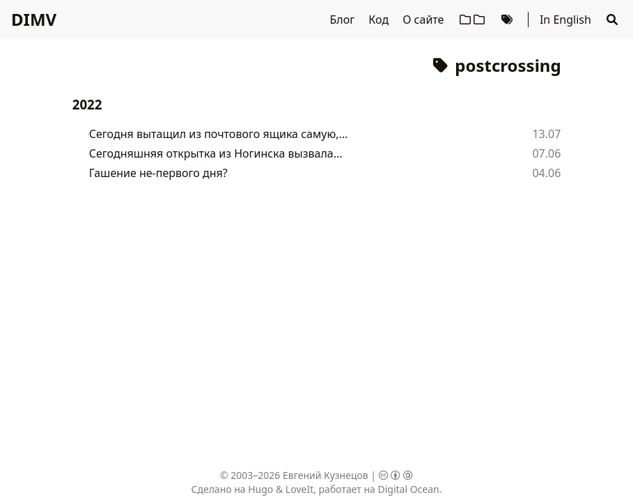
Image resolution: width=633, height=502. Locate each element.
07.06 (546, 153)
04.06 (546, 173)
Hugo (260, 489)
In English (565, 19)
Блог (343, 19)
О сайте (424, 19)
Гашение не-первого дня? (158, 173)
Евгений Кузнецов (325, 475)
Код (379, 19)
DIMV (33, 19)
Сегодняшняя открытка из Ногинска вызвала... (216, 153)
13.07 (546, 134)
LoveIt (299, 489)
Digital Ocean (408, 489)
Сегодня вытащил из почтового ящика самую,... (218, 134)
